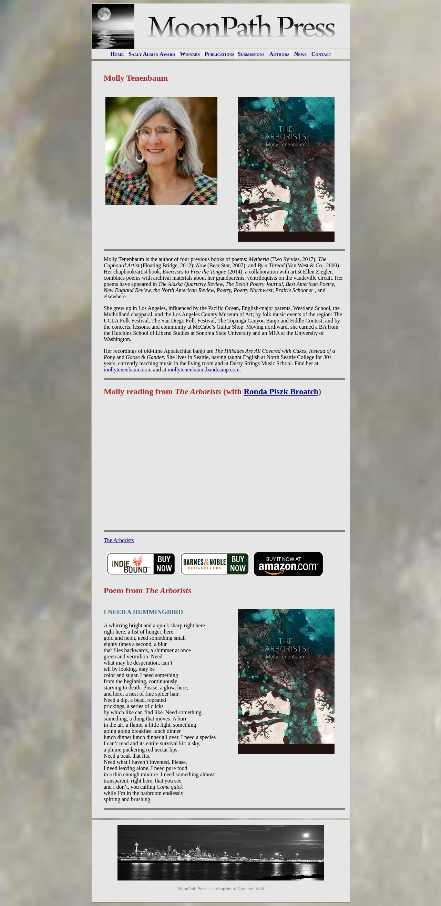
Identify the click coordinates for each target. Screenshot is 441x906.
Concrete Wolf (251, 888)
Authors (279, 54)
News (300, 54)
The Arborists (119, 540)
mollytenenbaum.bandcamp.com (204, 369)
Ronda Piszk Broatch (281, 391)
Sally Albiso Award (152, 54)
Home (117, 54)
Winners (190, 54)
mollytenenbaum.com (128, 369)
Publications (219, 54)
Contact (321, 54)
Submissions (251, 54)
